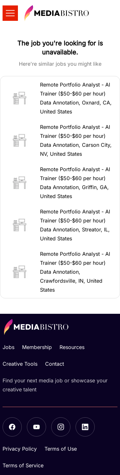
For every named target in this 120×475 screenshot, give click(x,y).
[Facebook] (12, 427)
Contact (54, 364)
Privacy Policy (20, 449)
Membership (37, 347)
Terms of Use (60, 449)
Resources (72, 347)
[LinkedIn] (85, 427)
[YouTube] (36, 427)
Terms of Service (23, 465)
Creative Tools (20, 364)
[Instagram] (60, 427)
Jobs (8, 347)
